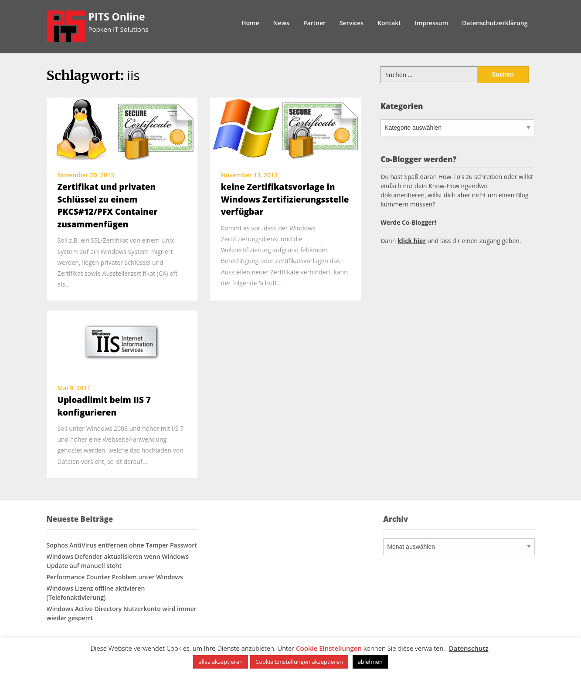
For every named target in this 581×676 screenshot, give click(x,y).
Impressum (431, 23)
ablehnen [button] (370, 662)
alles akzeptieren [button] (220, 662)
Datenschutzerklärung (494, 23)
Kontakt (389, 23)
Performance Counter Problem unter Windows (115, 577)
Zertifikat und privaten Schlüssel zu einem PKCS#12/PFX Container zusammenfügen (108, 205)
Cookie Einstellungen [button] (329, 648)
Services (352, 23)
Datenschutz (469, 648)
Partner (314, 23)
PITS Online (116, 17)
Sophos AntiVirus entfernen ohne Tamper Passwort (122, 545)
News (281, 23)
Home (250, 23)
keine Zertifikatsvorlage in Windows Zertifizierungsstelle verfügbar (285, 199)
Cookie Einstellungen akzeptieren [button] (299, 662)
